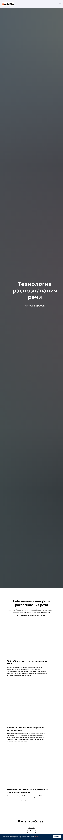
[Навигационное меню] (60, 4)
